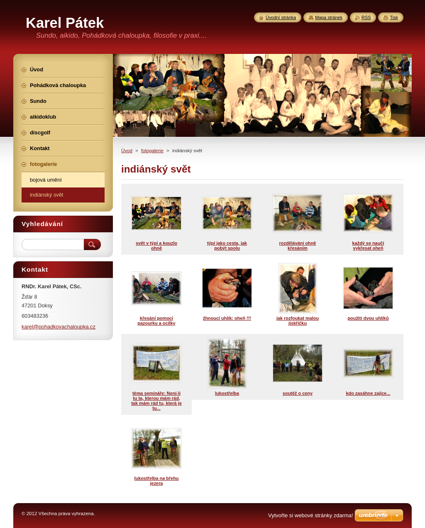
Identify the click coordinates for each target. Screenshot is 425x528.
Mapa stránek (328, 17)
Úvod (126, 150)
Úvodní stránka (281, 17)
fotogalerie (152, 150)
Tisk (394, 17)
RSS (366, 17)
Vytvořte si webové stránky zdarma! (310, 515)
